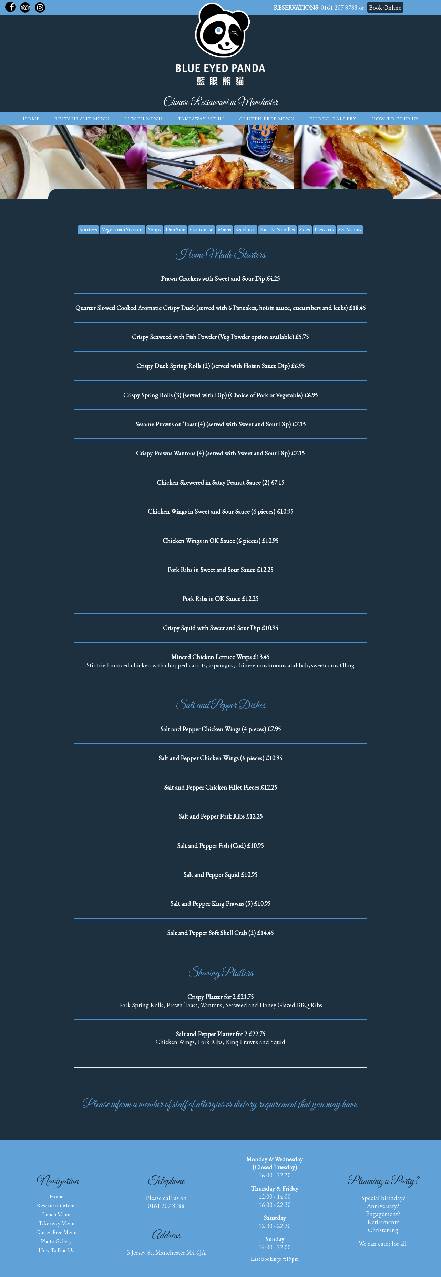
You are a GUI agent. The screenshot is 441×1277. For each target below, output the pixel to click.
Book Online (385, 7)
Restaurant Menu (82, 118)
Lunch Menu (143, 118)
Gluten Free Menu (267, 118)
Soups (154, 229)
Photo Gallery (333, 118)
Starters (88, 229)
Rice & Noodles (277, 229)
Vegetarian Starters (123, 229)
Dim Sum (175, 229)
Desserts (324, 229)
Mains (224, 229)
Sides (304, 229)
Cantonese (201, 229)
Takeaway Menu (200, 118)
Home (31, 118)
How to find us (395, 118)
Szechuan (246, 229)
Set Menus (349, 229)
